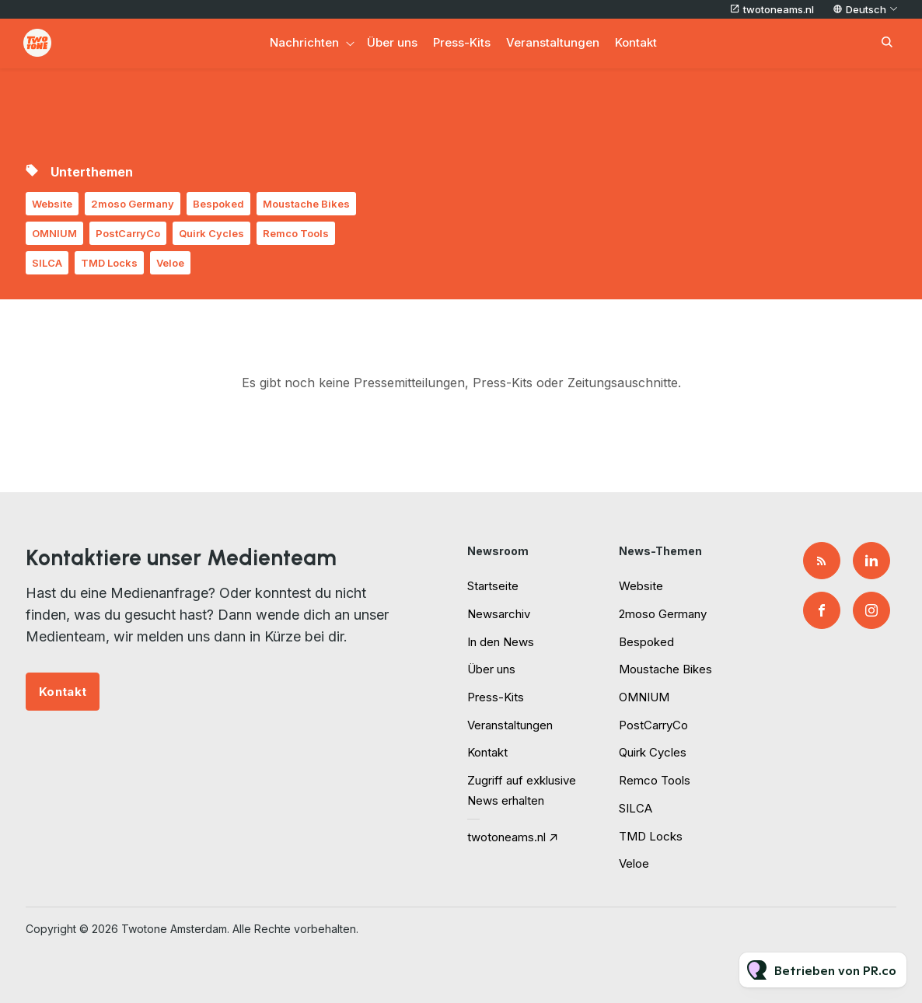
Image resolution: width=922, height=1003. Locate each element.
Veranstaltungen (552, 42)
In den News (500, 641)
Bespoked (218, 203)
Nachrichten (304, 42)
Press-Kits (462, 42)
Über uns (392, 42)
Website (52, 203)
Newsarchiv (498, 613)
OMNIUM (54, 233)
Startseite (493, 585)
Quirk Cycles (211, 233)
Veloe (170, 263)
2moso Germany (132, 203)
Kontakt (636, 42)
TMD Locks (109, 263)
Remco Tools (296, 233)
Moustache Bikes (306, 203)
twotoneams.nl (778, 9)
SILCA (47, 263)
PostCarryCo (128, 233)
